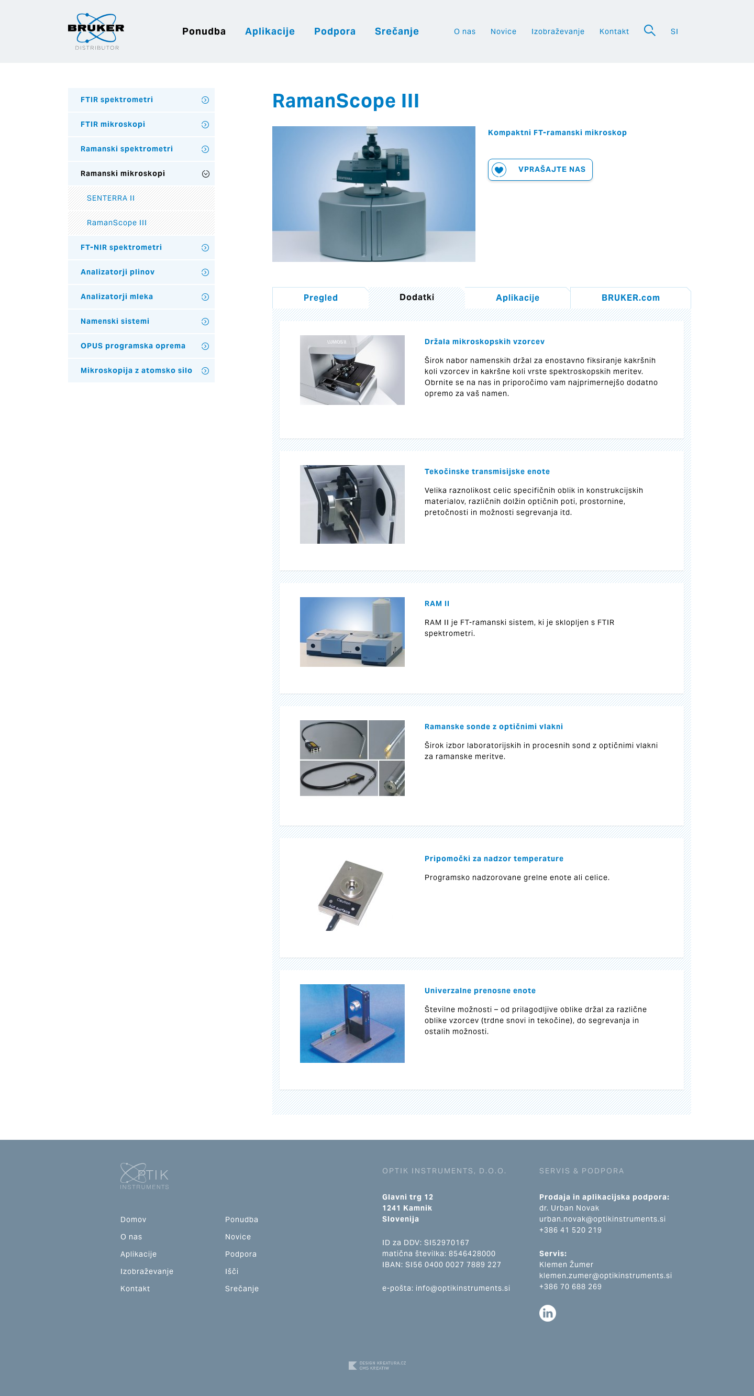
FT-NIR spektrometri (121, 247)
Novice (504, 31)
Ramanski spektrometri (127, 148)
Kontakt (614, 31)
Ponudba (204, 31)
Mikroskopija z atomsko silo (137, 370)
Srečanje (397, 31)
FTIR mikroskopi (113, 124)
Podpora (335, 31)
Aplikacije (270, 31)
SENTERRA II (111, 198)
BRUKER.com (631, 297)
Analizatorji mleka (117, 296)
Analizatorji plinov (118, 272)
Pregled (321, 297)
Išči (232, 1271)
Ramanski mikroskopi (123, 173)
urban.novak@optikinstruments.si (602, 1219)
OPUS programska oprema (133, 345)
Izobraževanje (558, 31)
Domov (133, 1219)
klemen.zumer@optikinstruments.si (605, 1275)
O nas (465, 31)
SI (675, 31)
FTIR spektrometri (117, 99)
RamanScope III (117, 222)
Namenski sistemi (115, 321)
